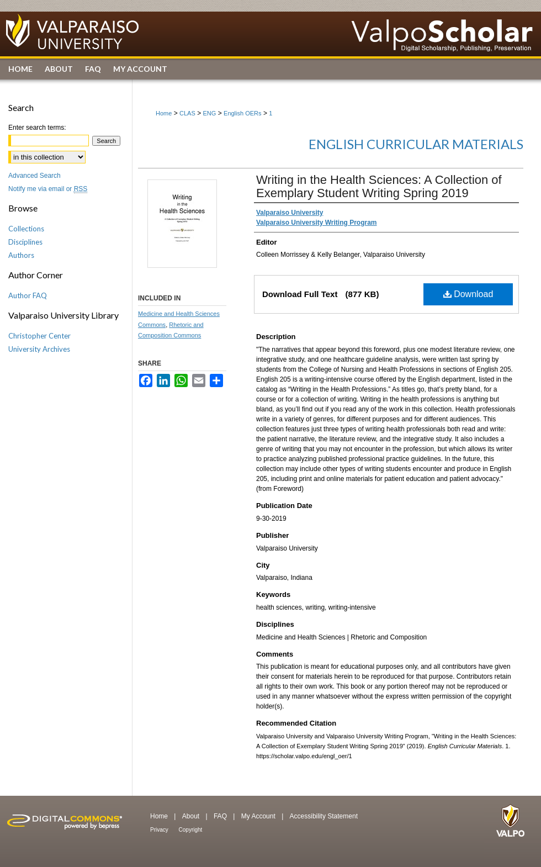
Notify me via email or (47, 189)
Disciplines (25, 241)
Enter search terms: (37, 127)
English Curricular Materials (416, 144)
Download (468, 294)
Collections (26, 228)
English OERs (242, 113)
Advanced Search (34, 175)
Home (164, 113)
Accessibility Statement (324, 816)
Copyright (191, 830)
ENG (209, 113)
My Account (259, 816)
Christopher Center (39, 335)
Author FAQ (27, 295)
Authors (21, 255)
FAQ (221, 816)
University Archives (39, 349)
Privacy (160, 830)
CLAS (187, 113)
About (191, 816)
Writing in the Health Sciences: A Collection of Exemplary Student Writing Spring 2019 (379, 186)
